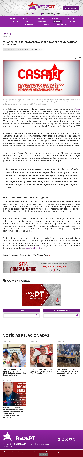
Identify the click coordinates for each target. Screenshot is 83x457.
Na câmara (42, 21)
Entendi (43, 454)
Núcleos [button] (71, 21)
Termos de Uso (8, 446)
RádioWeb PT (70, 8)
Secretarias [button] (29, 24)
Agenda (12, 18)
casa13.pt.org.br (33, 247)
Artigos (26, 18)
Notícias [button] (57, 21)
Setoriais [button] (45, 24)
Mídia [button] (28, 21)
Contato (55, 18)
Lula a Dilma (14, 21)
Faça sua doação (63, 24)
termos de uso (73, 452)
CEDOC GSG (41, 18)
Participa (70, 18)
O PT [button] (15, 24)
